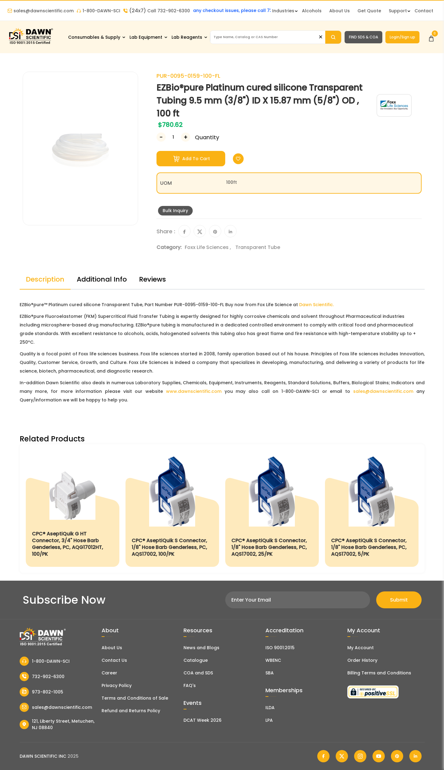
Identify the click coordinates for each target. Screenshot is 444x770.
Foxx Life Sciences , (208, 247)
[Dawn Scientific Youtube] (379, 756)
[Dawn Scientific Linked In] (415, 756)
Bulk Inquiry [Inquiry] (175, 210)
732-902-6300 (42, 676)
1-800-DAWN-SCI (98, 11)
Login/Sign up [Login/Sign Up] (402, 37)
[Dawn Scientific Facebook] (323, 756)
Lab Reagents (187, 37)
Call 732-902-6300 (156, 11)
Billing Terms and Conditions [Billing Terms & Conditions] (379, 673)
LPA (269, 720)
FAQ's (189, 685)
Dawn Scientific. (316, 305)
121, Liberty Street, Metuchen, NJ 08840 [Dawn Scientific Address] (57, 724)
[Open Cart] (431, 37)
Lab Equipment (145, 37)
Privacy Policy (117, 685)
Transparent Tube (257, 247)
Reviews (152, 279)
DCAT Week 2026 (202, 720)
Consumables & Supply (94, 37)
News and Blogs (201, 648)
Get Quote (369, 11)
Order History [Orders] (362, 660)
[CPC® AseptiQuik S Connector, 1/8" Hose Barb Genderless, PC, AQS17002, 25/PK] (272, 508)
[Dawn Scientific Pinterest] (397, 756)
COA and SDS (198, 673)
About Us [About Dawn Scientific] (339, 11)
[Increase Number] (185, 137)
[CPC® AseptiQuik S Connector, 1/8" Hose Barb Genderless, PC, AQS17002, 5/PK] (372, 508)
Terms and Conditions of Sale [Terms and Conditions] (135, 698)
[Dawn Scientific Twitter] (342, 756)
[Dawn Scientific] (31, 43)
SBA (269, 673)
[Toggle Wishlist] (238, 158)
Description (45, 279)
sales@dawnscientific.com (41, 11)
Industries (283, 11)
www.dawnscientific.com (194, 391)
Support (398, 11)
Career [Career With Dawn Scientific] (109, 673)
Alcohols (312, 11)
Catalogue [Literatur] (195, 660)
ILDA (270, 708)
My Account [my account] (360, 648)
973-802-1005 (41, 692)
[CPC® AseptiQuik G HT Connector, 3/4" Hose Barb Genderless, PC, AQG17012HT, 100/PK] (72, 508)
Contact (424, 11)
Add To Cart (191, 159)
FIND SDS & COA (363, 37)
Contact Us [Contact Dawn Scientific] (114, 660)
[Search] (333, 37)
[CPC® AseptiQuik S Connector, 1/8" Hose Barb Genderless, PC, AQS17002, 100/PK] (172, 508)
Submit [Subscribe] (399, 599)
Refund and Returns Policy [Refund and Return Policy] (131, 711)
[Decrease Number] (161, 137)
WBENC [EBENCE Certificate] (273, 660)
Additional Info (102, 279)
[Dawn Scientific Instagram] (360, 756)
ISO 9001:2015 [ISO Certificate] (280, 648)
